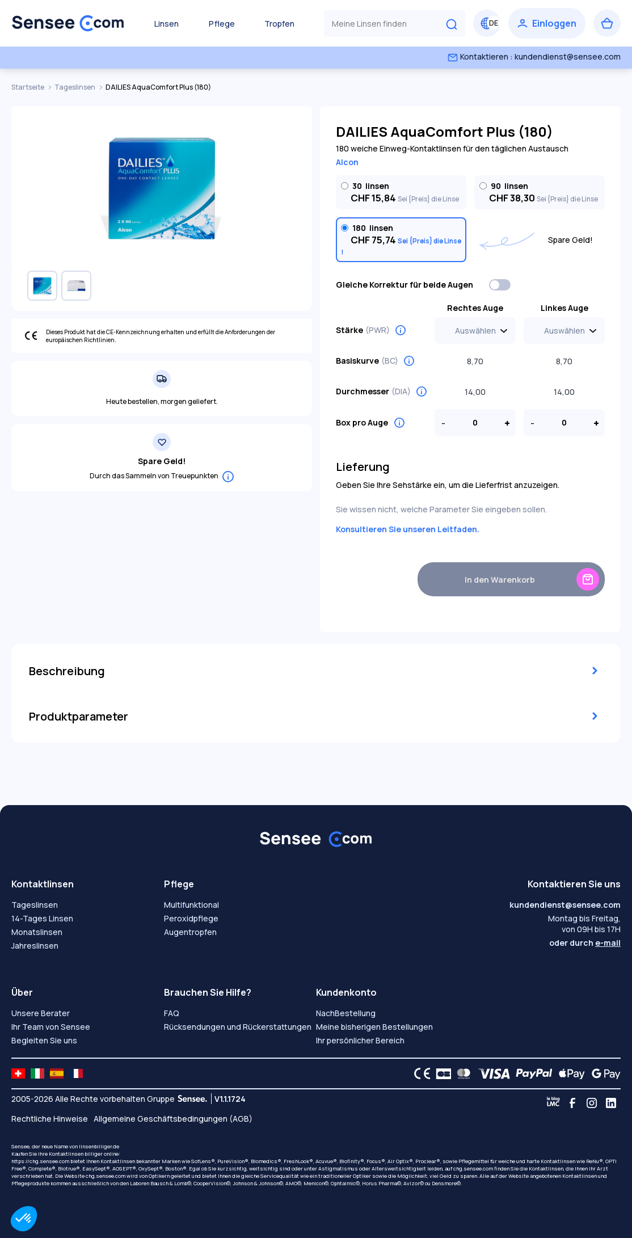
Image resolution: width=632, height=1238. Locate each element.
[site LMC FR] (76, 1073)
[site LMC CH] (18, 1073)
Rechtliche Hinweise (49, 1118)
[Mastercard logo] (461, 1073)
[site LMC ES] (57, 1073)
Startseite (28, 87)
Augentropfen (190, 932)
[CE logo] (419, 1073)
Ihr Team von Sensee (50, 1026)
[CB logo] (440, 1073)
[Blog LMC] (553, 1103)
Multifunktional (191, 904)
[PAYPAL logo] (531, 1073)
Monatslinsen (36, 932)
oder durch (585, 942)
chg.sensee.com (473, 1168)
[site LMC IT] (37, 1073)
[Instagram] (592, 1103)
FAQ (171, 1013)
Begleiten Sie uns (44, 1040)
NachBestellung (346, 1013)
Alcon (347, 162)
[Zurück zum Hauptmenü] (68, 23)
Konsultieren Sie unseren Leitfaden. (407, 529)
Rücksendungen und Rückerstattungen (237, 1026)
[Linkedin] (611, 1103)
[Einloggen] (546, 23)
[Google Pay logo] (603, 1073)
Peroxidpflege (191, 918)
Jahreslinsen (34, 945)
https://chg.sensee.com (40, 1161)
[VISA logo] (491, 1073)
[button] (23, 1218)
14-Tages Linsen (42, 918)
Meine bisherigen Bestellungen (374, 1026)
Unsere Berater (40, 1013)
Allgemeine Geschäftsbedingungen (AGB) (173, 1118)
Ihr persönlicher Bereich (360, 1040)
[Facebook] (572, 1103)
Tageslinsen (75, 87)
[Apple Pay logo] (569, 1073)
